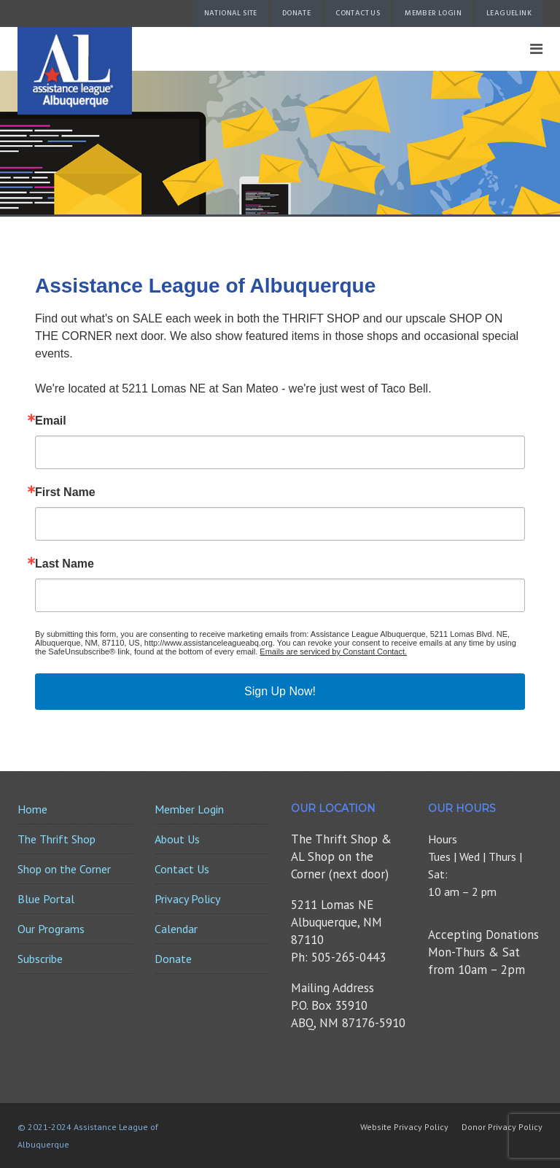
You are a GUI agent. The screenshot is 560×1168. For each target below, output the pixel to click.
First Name (65, 492)
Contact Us (357, 13)
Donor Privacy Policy (502, 1126)
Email (50, 421)
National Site (230, 13)
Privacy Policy (187, 899)
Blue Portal (46, 899)
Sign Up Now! (280, 691)
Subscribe (40, 958)
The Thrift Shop (57, 839)
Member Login (433, 13)
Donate (296, 13)
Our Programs (51, 928)
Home (32, 809)
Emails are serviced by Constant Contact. (333, 651)
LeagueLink (509, 13)
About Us (177, 839)
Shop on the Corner (64, 869)
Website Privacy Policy (404, 1126)
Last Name (64, 564)
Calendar (176, 928)
